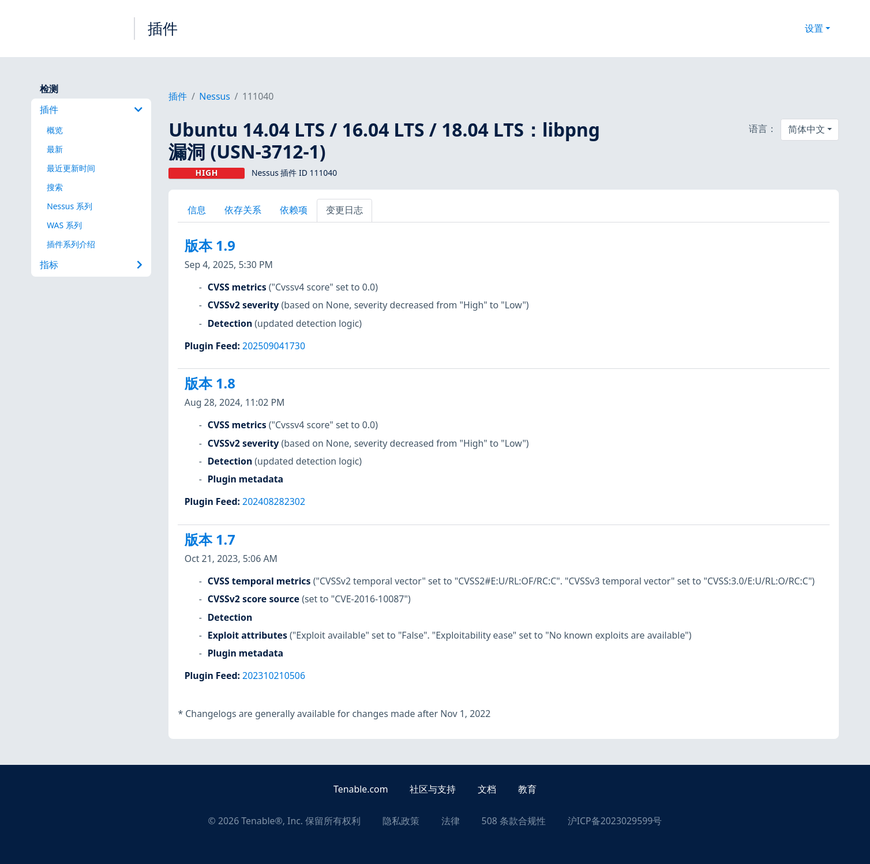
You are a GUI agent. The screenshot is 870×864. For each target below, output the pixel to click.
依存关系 (242, 209)
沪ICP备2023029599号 (615, 820)
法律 (450, 820)
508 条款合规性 (514, 820)
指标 (91, 264)
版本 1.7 (210, 539)
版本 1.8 (210, 383)
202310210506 (273, 675)
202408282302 (273, 501)
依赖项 (294, 209)
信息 (196, 209)
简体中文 (806, 129)
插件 (163, 28)
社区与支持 (433, 789)
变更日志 (344, 209)
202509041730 (273, 345)
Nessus (214, 96)
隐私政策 (400, 820)
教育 (527, 789)
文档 (487, 789)
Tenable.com (360, 789)
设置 (814, 28)
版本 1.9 (210, 245)
